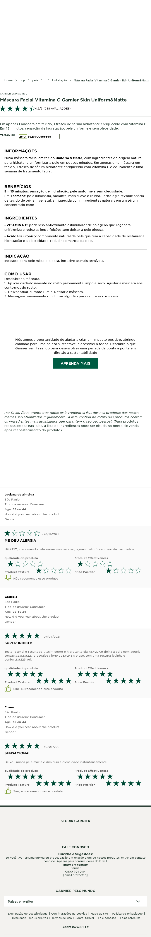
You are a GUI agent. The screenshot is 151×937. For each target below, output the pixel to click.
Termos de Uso (61, 918)
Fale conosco (107, 918)
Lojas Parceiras (130, 918)
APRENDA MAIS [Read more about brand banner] (75, 363)
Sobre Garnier (85, 918)
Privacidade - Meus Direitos (29, 918)
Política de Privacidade (127, 913)
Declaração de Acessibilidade (28, 913)
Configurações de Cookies (69, 913)
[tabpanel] (75, 162)
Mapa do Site (99, 913)
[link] (75, 108)
